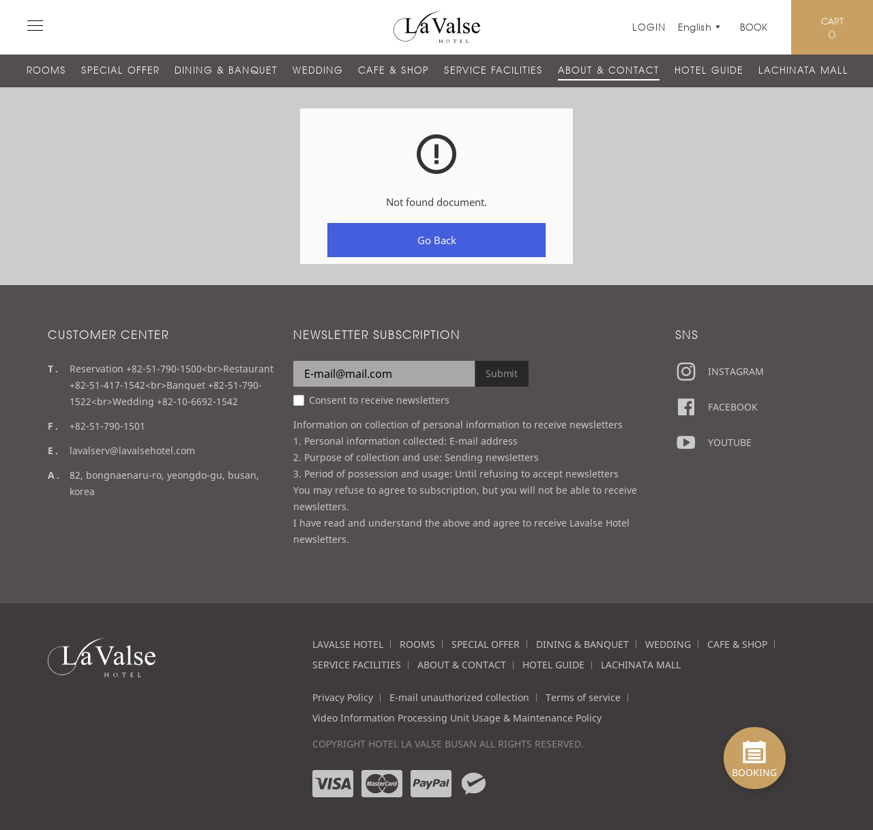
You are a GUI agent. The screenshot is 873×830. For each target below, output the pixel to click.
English (697, 27)
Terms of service (583, 697)
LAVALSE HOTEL (347, 644)
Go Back (436, 240)
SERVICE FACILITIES (493, 70)
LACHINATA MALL (803, 70)
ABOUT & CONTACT (609, 70)
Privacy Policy (342, 697)
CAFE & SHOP (393, 70)
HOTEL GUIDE (709, 70)
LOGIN (649, 27)
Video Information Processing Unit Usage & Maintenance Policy (457, 717)
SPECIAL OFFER (120, 70)
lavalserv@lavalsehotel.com (132, 450)
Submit (502, 373)
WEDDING (318, 70)
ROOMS (46, 70)
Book (753, 27)
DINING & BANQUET (226, 70)
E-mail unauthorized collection (459, 697)
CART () (832, 27)
